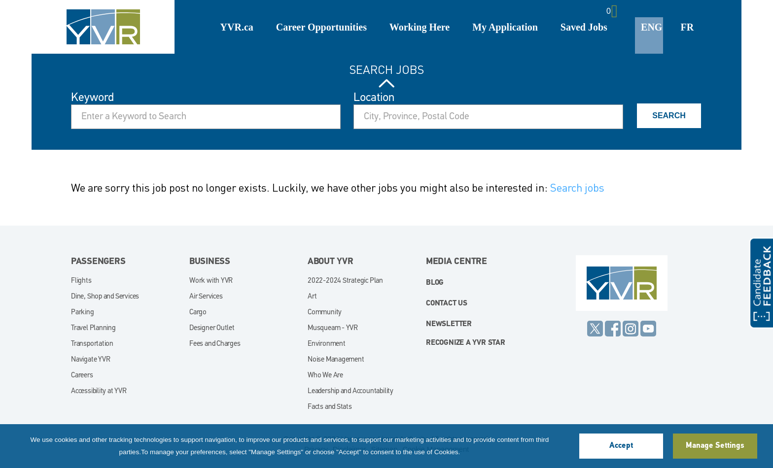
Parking (82, 312)
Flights (81, 281)
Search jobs (577, 187)
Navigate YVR (90, 360)
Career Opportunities (321, 27)
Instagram (630, 328)
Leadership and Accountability (350, 391)
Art (312, 297)
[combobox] (488, 116)
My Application (505, 27)
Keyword (92, 98)
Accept (621, 446)
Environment (327, 344)
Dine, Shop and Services (105, 297)
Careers (82, 375)
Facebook (613, 328)
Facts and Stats (330, 407)
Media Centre (456, 262)
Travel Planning (93, 328)
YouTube (648, 328)
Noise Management (336, 360)
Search (669, 115)
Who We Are (325, 375)
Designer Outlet (212, 328)
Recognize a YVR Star (465, 343)
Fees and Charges (215, 344)
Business (209, 262)
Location (373, 98)
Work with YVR (211, 281)
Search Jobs (387, 70)
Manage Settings (715, 446)
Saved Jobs (584, 27)
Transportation (92, 344)
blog (435, 283)
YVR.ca (236, 27)
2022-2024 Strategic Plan (345, 281)
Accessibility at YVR (99, 391)
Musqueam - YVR (333, 328)
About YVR (330, 262)
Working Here (419, 27)
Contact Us (446, 303)
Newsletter (449, 324)
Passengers (98, 262)
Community (325, 312)
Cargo (198, 312)
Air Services (205, 297)
